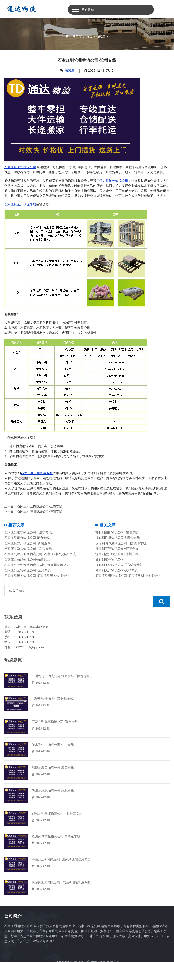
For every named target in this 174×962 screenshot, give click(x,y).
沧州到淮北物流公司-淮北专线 (53, 779)
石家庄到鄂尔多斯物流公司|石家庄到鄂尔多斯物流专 (41, 554)
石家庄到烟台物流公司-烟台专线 (27, 537)
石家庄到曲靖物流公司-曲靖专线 (27, 559)
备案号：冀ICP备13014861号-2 (87, 956)
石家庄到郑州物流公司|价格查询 (27, 543)
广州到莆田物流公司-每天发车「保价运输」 (62, 665)
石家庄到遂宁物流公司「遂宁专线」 (29, 532)
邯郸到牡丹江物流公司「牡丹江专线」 (59, 802)
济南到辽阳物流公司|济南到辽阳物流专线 (61, 848)
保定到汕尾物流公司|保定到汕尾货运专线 (61, 871)
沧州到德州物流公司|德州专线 (116, 554)
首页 (89, 36)
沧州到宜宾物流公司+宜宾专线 (116, 548)
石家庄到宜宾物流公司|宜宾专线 (27, 570)
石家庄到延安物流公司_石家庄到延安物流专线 (36, 575)
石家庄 (100, 36)
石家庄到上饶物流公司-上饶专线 (40, 506)
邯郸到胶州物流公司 (109, 559)
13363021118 (24, 626)
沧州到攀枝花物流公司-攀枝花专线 (56, 825)
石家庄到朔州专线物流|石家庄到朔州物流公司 (37, 565)
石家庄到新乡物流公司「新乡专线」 (29, 548)
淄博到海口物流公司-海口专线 (53, 756)
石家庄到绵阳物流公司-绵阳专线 (40, 511)
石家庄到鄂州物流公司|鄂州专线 (55, 711)
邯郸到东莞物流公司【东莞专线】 (119, 565)
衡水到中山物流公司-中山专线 (53, 734)
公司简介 (13, 905)
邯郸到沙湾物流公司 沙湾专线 (53, 688)
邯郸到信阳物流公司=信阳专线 (116, 532)
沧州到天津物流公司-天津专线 (116, 570)
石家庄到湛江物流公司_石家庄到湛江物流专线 (127, 575)
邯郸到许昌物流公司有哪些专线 (117, 537)
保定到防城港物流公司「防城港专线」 (122, 543)
